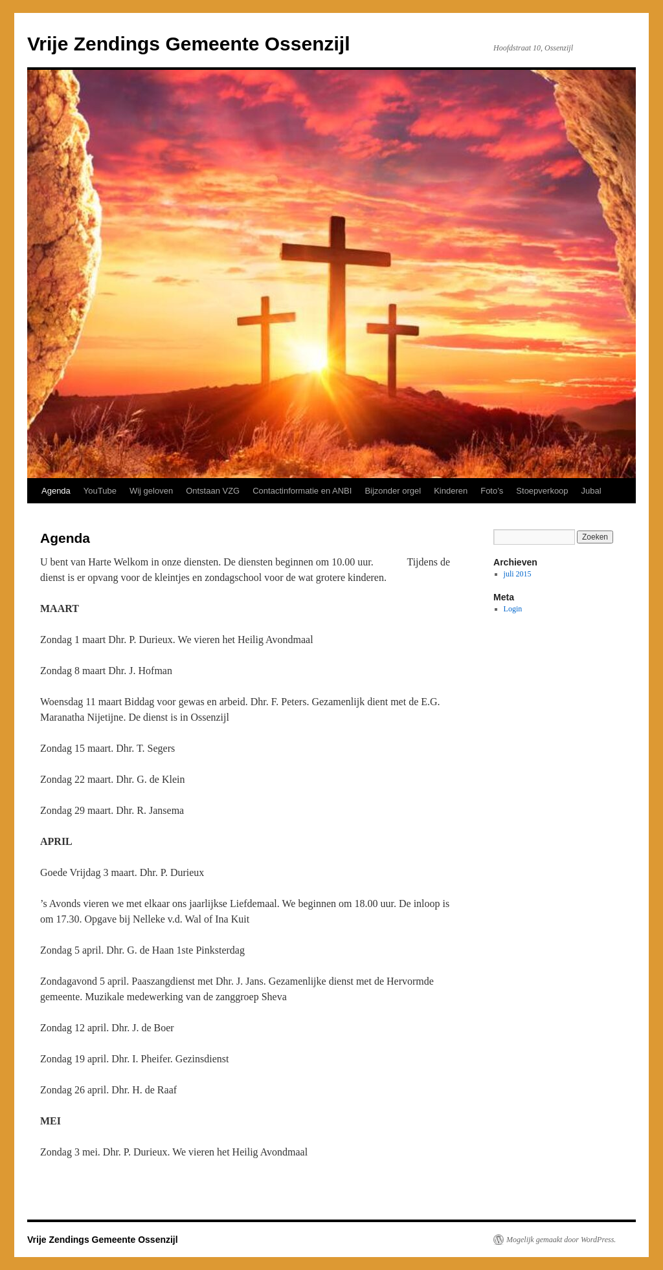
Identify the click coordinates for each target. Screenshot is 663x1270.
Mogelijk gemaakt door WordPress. (561, 1239)
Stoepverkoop (542, 491)
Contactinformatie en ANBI (302, 491)
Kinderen (450, 491)
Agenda (56, 491)
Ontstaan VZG (213, 491)
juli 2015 (518, 573)
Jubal (591, 491)
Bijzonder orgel (393, 491)
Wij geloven (151, 491)
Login (513, 608)
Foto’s (491, 491)
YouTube (100, 491)
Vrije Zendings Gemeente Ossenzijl (188, 43)
